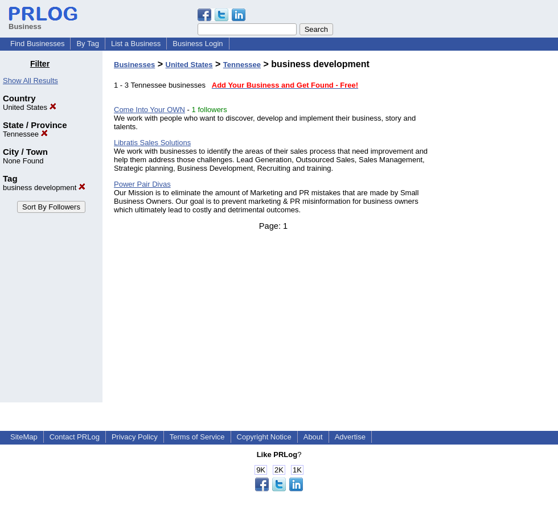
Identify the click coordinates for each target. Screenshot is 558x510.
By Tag (87, 43)
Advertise (350, 437)
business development (44, 187)
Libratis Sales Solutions (152, 142)
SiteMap (24, 437)
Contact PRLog (75, 437)
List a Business (136, 43)
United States (29, 107)
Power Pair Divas (142, 184)
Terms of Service (197, 437)
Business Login (198, 43)
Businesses (134, 64)
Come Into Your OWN (149, 109)
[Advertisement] (500, 230)
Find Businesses (37, 43)
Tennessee (25, 134)
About (313, 437)
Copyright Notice (264, 437)
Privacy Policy (135, 437)
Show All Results (30, 80)
